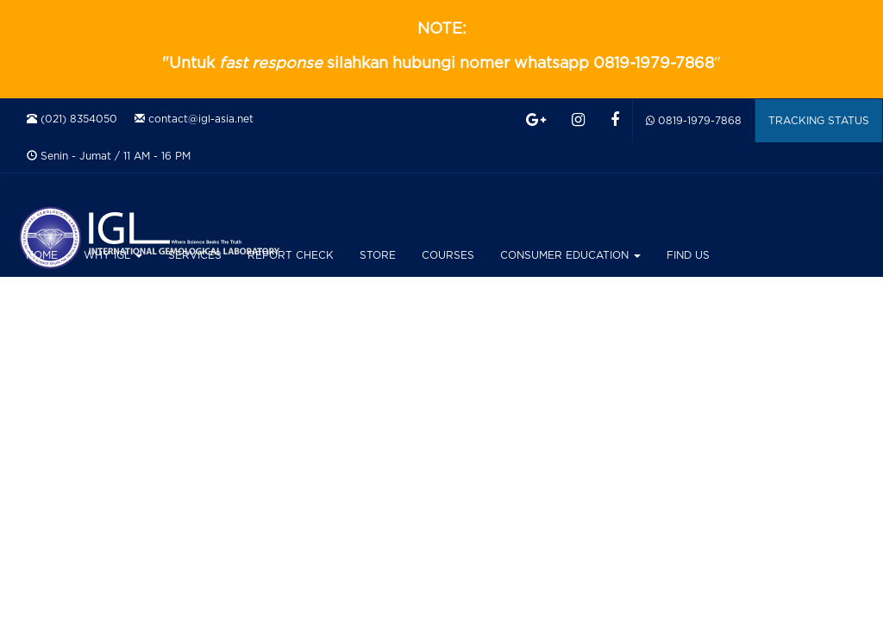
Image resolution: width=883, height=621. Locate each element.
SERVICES (195, 255)
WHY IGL (113, 255)
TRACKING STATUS (818, 121)
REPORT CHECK (290, 255)
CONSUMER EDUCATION (570, 255)
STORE (378, 255)
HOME (42, 255)
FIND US (688, 255)
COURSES (448, 255)
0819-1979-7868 (694, 121)
